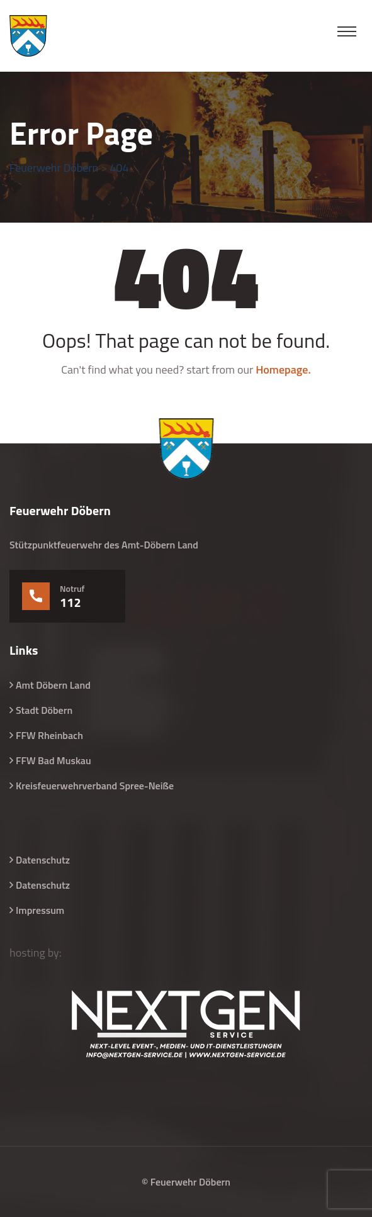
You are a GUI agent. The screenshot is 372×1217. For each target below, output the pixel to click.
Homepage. (283, 369)
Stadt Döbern (44, 710)
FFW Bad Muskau (53, 760)
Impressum (40, 910)
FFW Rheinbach (49, 735)
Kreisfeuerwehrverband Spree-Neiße (95, 785)
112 (70, 602)
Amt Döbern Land (53, 684)
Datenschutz (43, 859)
